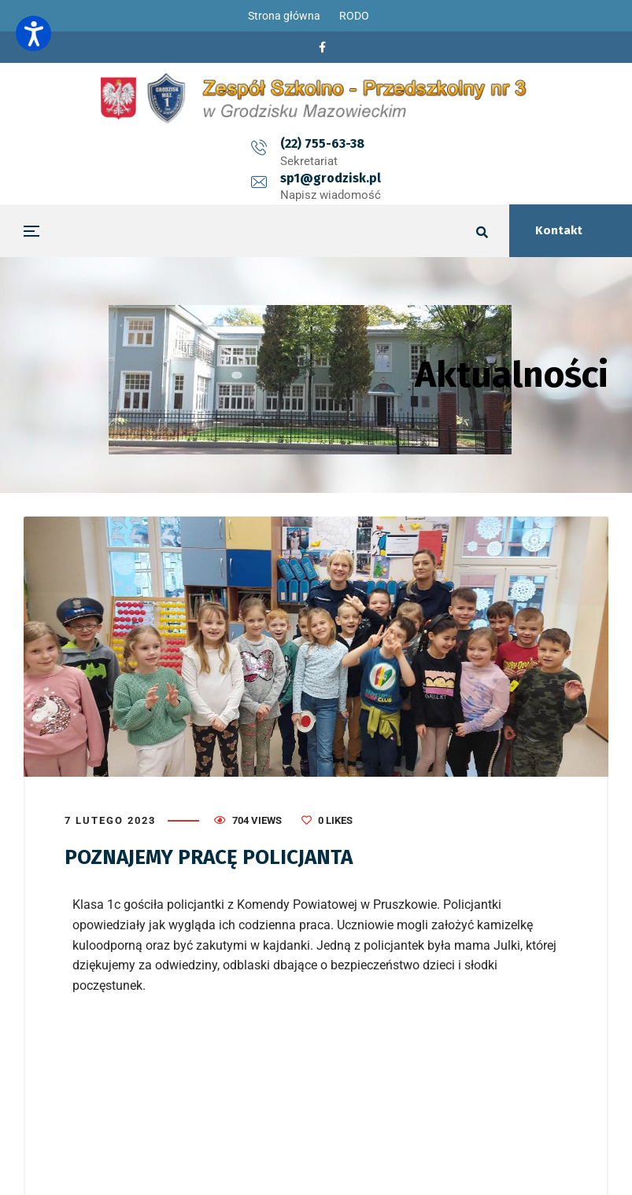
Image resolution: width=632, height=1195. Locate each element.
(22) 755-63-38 (256, 143)
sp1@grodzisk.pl (396, 143)
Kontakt (558, 230)
